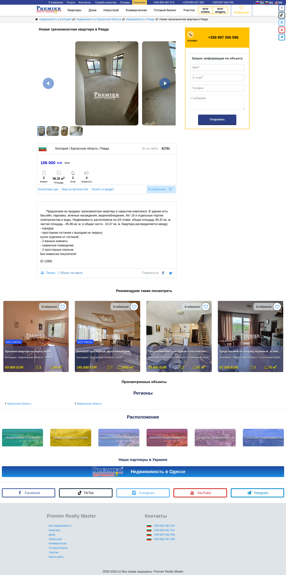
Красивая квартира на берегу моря (27, 351)
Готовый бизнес (165, 10)
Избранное (241, 9)
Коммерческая (136, 10)
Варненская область (87, 403)
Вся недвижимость (60, 525)
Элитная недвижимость (167, 437)
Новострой (111, 10)
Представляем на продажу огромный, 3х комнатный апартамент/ (251, 351)
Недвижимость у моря (22, 437)
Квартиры (75, 10)
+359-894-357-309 (164, 539)
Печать (50, 272)
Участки (189, 10)
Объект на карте (71, 272)
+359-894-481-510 (164, 525)
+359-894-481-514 (164, 530)
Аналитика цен (49, 189)
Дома (93, 10)
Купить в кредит (103, 189)
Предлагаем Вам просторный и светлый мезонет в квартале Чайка (179, 351)
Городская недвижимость (215, 437)
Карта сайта (56, 556)
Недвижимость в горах (70, 437)
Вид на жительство (75, 189)
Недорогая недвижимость (119, 437)
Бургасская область (17, 403)
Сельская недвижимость (263, 437)
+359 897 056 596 (223, 37)
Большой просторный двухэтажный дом (103, 351)
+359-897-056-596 (164, 534)
